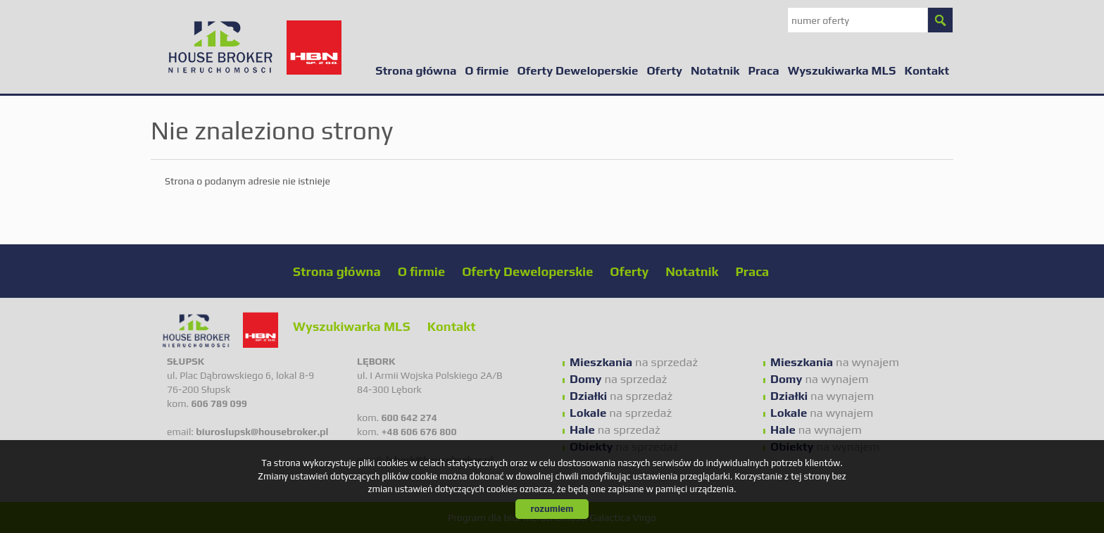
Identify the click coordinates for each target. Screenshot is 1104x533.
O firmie (486, 70)
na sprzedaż (634, 362)
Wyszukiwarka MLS (842, 70)
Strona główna (415, 70)
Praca (763, 70)
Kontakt (926, 70)
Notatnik (715, 70)
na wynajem (834, 362)
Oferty (664, 70)
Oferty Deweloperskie (578, 70)
